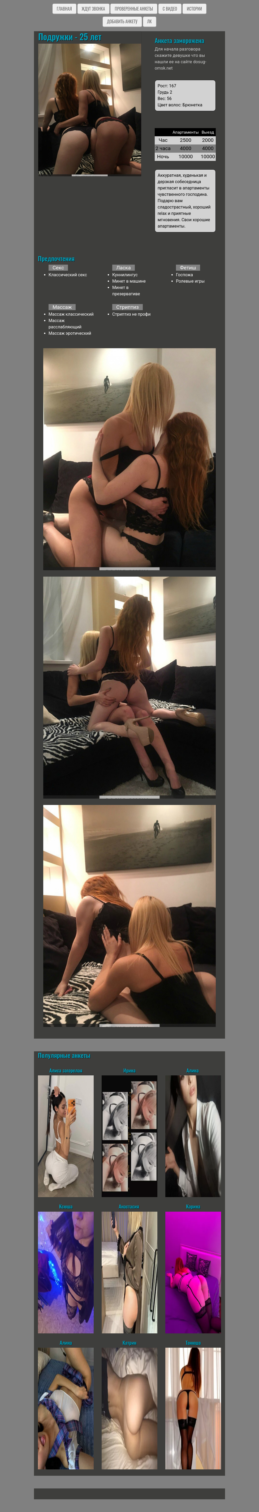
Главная (64, 9)
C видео (170, 9)
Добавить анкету (122, 21)
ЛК (149, 21)
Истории (194, 9)
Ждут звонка (93, 9)
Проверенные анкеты (134, 9)
